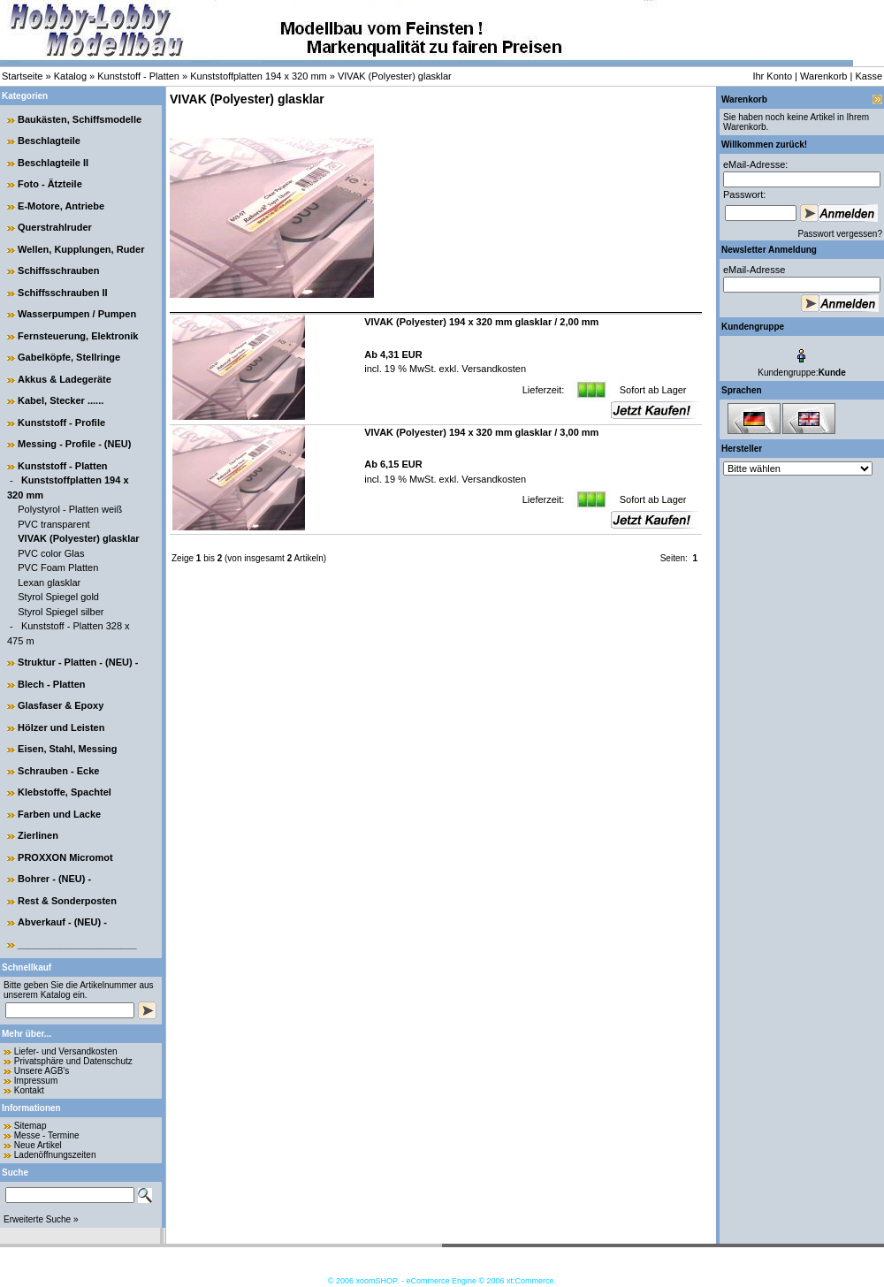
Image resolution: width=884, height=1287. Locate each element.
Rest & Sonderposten (67, 900)
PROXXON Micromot (65, 857)
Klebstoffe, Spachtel (64, 792)
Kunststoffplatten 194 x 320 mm (258, 76)
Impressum (35, 1080)
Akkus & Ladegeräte (64, 379)
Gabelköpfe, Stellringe (69, 357)
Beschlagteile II (53, 162)
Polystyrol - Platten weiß (70, 509)
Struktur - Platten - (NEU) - (78, 662)
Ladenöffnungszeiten (55, 1155)
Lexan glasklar (49, 582)
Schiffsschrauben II (62, 292)
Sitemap (30, 1126)
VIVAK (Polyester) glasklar (395, 76)
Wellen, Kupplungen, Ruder (81, 249)
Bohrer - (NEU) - (54, 878)
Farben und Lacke (59, 814)
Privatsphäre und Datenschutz (73, 1061)
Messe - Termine (47, 1135)
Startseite (22, 76)
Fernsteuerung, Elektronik (78, 336)
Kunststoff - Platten (138, 76)
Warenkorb (823, 76)
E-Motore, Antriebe (61, 206)
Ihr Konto (772, 76)
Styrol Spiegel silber (60, 611)
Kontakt (29, 1090)
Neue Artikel (38, 1145)
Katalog (70, 76)
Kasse (868, 76)
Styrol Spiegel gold (58, 596)
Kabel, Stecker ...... (60, 400)
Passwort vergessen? (839, 234)
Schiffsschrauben (58, 270)
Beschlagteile (49, 140)
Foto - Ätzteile (50, 184)
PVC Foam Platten (58, 567)
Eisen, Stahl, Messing (67, 748)
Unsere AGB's (42, 1071)
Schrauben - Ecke (58, 770)
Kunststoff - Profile (61, 422)
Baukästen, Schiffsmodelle (79, 119)
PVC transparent (53, 524)
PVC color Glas (51, 553)
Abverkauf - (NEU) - (62, 922)
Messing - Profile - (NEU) (74, 443)
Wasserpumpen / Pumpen (77, 313)
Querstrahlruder (55, 227)
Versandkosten (492, 368)
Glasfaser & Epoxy (60, 705)
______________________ (77, 944)
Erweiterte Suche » (41, 1219)
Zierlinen (38, 835)
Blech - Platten (51, 684)
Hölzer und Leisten (61, 727)
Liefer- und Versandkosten (66, 1051)
